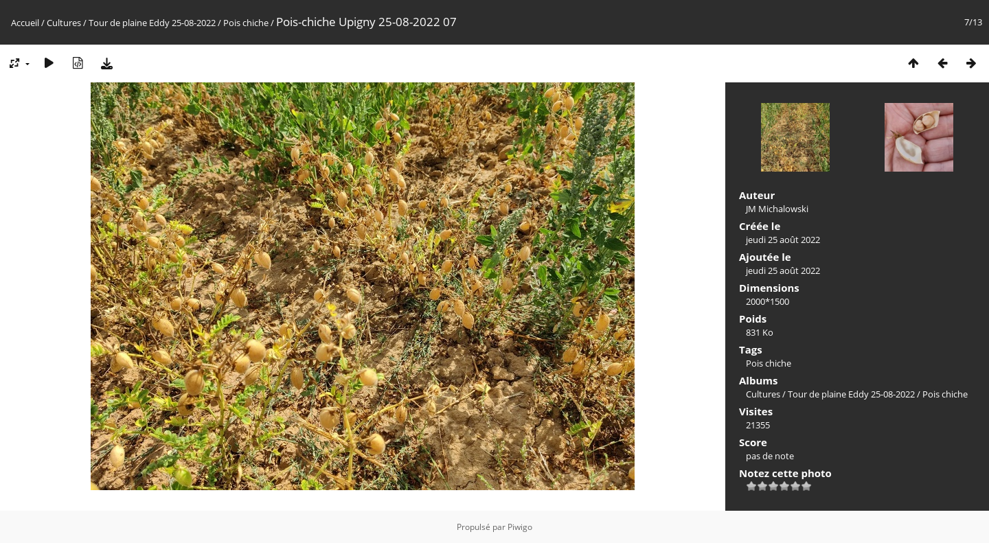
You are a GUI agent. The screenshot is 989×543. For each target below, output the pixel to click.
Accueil (25, 22)
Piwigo (520, 527)
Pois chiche (246, 22)
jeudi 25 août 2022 (783, 239)
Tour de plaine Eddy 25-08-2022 (152, 22)
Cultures (64, 22)
